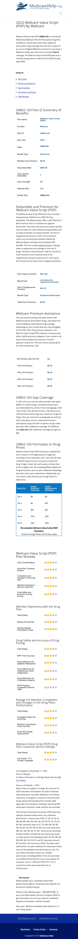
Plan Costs (22, 79)
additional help (44, 245)
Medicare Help (46, 935)
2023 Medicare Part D (48, 918)
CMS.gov (26, 774)
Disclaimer (25, 929)
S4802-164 (44, 195)
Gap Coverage (24, 88)
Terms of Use (40, 929)
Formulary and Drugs (27, 92)
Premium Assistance (26, 83)
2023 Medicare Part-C (27, 918)
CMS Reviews (23, 96)
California (44, 146)
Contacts (53, 929)
